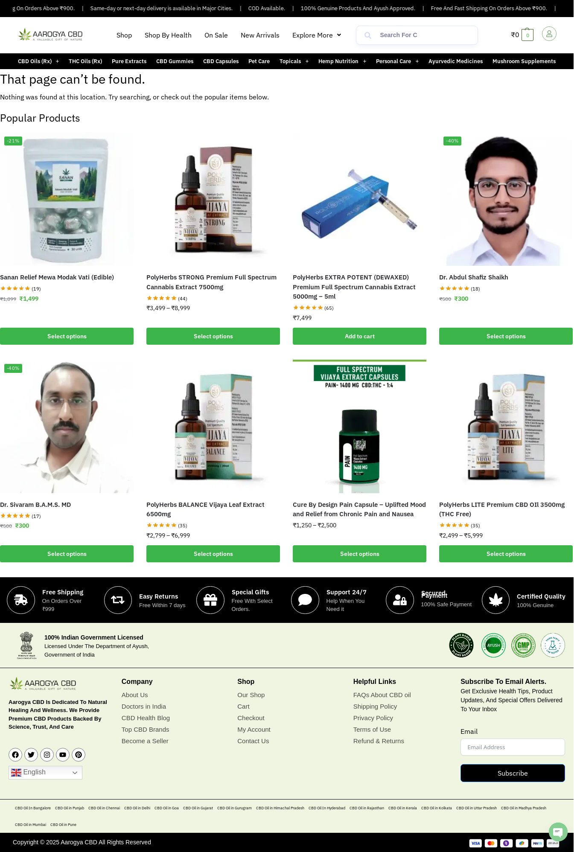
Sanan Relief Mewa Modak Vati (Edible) (57, 277)
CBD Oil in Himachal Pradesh (280, 808)
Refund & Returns (378, 740)
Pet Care (259, 61)
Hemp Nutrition (342, 61)
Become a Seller (145, 740)
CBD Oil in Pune (63, 825)
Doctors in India (144, 706)
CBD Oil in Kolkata (436, 808)
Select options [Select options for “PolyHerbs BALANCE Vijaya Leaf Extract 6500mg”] (213, 554)
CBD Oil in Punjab (69, 808)
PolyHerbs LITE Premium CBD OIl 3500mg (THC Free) (502, 509)
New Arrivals (260, 35)
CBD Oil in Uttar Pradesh (476, 808)
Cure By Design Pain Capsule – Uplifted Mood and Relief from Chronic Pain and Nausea (359, 509)
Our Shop (251, 694)
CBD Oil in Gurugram (234, 808)
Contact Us (253, 740)
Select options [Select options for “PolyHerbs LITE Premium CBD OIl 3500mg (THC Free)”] (506, 554)
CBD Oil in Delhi (137, 808)
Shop (124, 35)
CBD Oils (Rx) (38, 61)
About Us (135, 694)
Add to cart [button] (360, 336)
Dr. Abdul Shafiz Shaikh (473, 277)
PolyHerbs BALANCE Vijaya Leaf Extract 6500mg (205, 509)
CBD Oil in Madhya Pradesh (523, 808)
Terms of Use (372, 729)
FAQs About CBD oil (382, 694)
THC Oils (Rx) (85, 61)
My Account (254, 729)
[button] (316, 35)
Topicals (294, 61)
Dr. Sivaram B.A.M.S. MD (35, 504)
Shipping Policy (375, 706)
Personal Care (397, 61)
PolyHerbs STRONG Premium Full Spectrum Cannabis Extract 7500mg (211, 282)
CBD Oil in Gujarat (198, 808)
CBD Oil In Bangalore (33, 808)
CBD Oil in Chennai (104, 808)
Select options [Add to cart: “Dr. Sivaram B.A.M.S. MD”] (67, 554)
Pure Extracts (129, 61)
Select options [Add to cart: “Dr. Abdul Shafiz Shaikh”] (506, 336)
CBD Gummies (174, 61)
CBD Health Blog (146, 717)
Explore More (316, 35)
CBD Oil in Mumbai (30, 825)
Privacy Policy (373, 717)
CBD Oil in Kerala (402, 808)
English (28, 773)
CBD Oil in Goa (166, 808)
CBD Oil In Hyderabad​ (327, 808)
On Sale (216, 35)
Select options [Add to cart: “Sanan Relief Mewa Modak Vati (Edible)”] (67, 336)
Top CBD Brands (145, 729)
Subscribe (513, 773)
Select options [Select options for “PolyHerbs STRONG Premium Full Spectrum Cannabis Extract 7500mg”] (213, 336)
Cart (243, 706)
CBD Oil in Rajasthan (367, 808)
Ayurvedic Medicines (455, 61)
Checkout (250, 717)
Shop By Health (168, 35)
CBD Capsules (221, 61)
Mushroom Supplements (524, 61)
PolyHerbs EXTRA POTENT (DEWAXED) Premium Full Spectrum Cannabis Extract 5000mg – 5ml (354, 286)
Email (469, 731)
